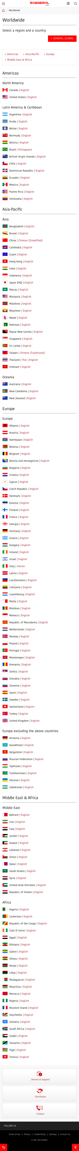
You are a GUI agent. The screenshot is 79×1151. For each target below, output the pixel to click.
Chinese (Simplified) (30, 240)
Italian (21, 566)
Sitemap (53, 1134)
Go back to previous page (3, 1147)
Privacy (27, 1134)
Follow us (10, 1126)
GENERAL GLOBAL (39, 3)
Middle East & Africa (19, 60)
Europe (50, 54)
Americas (12, 54)
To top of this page (75, 1147)
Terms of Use (14, 1134)
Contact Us (65, 1134)
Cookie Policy (40, 1134)
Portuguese (25, 150)
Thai (24, 360)
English (24, 90)
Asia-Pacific (32, 54)
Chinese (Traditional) (32, 353)
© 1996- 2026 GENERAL (39, 1140)
